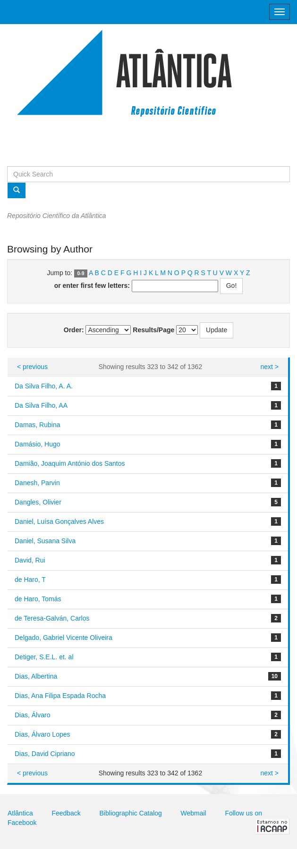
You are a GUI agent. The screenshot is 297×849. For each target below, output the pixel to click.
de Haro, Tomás (38, 599)
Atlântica (20, 813)
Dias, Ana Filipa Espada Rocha (60, 695)
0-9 (80, 273)
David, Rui (30, 560)
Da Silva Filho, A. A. (44, 386)
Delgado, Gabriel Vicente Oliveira (63, 637)
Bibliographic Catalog (131, 813)
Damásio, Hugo (37, 444)
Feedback (65, 813)
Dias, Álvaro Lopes (42, 734)
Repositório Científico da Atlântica (56, 215)
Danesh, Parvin (37, 483)
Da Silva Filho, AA (41, 405)
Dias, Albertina (36, 676)
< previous (32, 366)
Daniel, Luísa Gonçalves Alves (59, 521)
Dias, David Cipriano (45, 753)
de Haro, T (30, 579)
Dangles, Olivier (38, 502)
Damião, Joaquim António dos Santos (70, 463)
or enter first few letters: (92, 285)
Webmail (193, 813)
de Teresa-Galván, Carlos (52, 618)
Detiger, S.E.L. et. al (44, 657)
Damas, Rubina (37, 425)
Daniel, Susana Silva (45, 541)
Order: (74, 330)
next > (269, 366)
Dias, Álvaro (32, 715)
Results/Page (153, 330)
